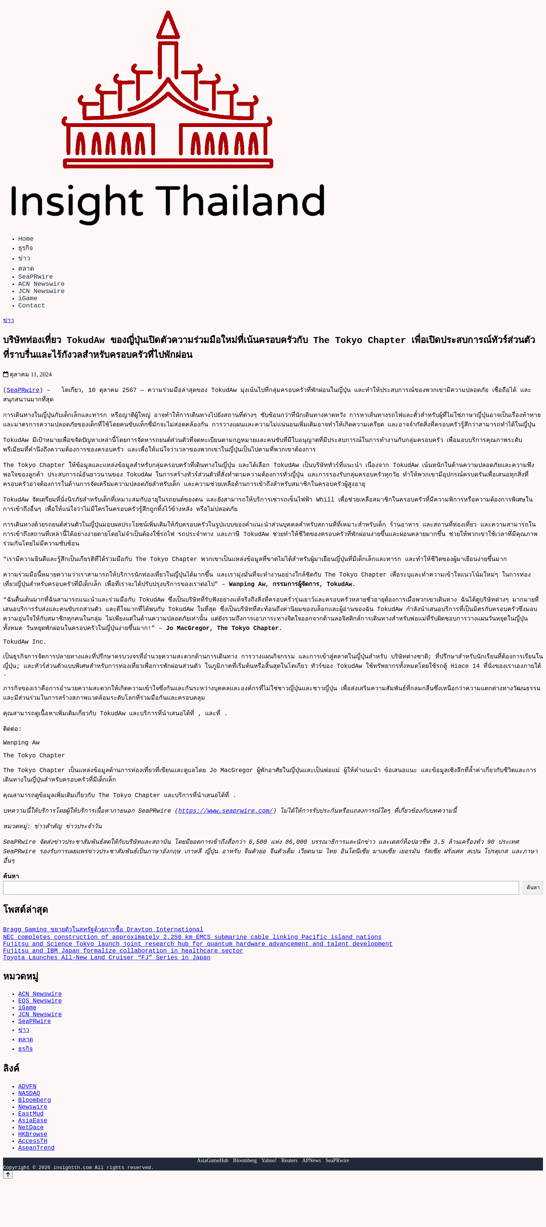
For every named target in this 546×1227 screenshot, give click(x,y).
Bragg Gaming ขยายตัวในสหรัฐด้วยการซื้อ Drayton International (103, 946)
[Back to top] (8, 1220)
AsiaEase (32, 1159)
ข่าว (24, 259)
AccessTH (32, 1184)
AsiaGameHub (212, 1206)
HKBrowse (32, 1176)
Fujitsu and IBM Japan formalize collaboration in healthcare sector (123, 971)
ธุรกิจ (25, 249)
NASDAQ (29, 1126)
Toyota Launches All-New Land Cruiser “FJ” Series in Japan (106, 980)
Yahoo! (269, 1206)
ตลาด (26, 269)
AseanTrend (36, 1193)
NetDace (31, 1168)
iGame (28, 305)
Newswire (32, 1143)
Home (26, 239)
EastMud (31, 1151)
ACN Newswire (41, 288)
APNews (311, 1206)
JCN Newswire (41, 296)
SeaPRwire (35, 279)
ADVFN (27, 1118)
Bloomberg (34, 1134)
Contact (31, 314)
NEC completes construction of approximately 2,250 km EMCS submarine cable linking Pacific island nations (192, 955)
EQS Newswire (40, 1026)
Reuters (289, 1206)
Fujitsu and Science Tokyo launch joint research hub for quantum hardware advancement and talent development (197, 963)
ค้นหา (11, 891)
